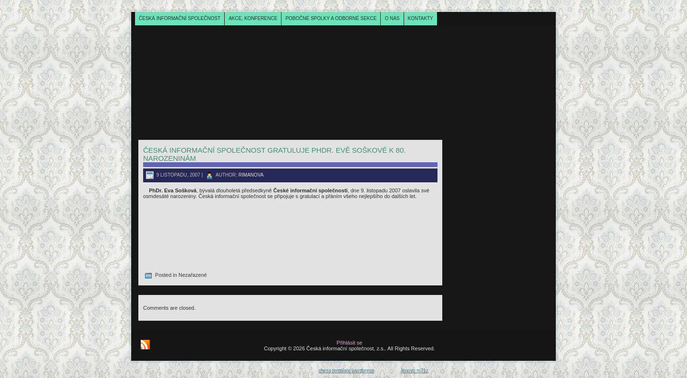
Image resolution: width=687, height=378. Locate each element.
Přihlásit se (350, 343)
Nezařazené (192, 275)
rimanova (251, 175)
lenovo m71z (414, 370)
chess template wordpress (346, 370)
